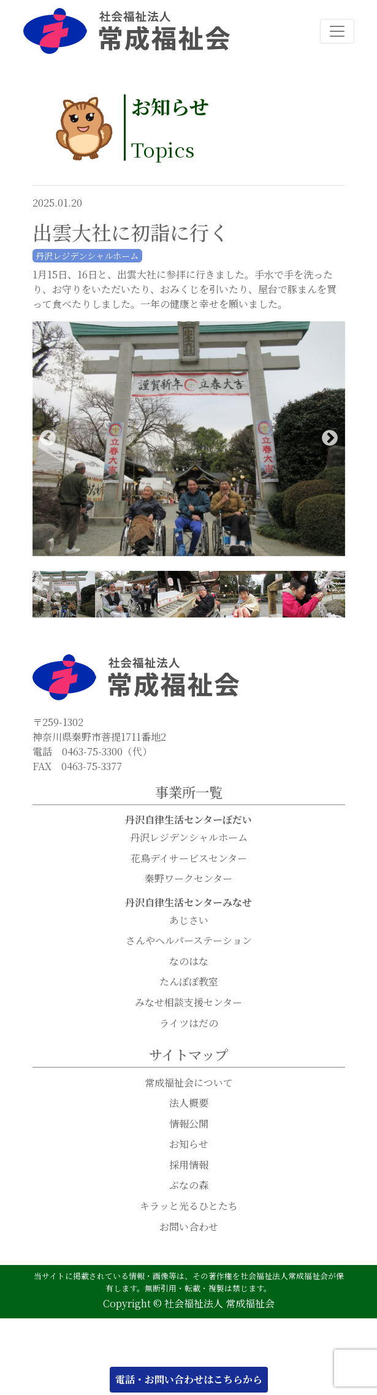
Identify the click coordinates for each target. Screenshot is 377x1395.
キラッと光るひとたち (189, 1206)
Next (330, 439)
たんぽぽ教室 (188, 982)
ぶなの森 (188, 1186)
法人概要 (188, 1103)
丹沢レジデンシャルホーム (189, 838)
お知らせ (188, 1144)
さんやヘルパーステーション (189, 941)
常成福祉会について (189, 1083)
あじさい (188, 921)
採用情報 (188, 1165)
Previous (48, 439)
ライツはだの (188, 1024)
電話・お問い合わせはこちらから (188, 1379)
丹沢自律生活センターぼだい (188, 820)
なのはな (188, 962)
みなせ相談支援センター (188, 1003)
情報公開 (188, 1124)
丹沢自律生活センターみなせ (188, 903)
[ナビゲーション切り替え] (337, 31)
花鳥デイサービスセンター (189, 859)
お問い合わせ (188, 1227)
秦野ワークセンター (188, 879)
